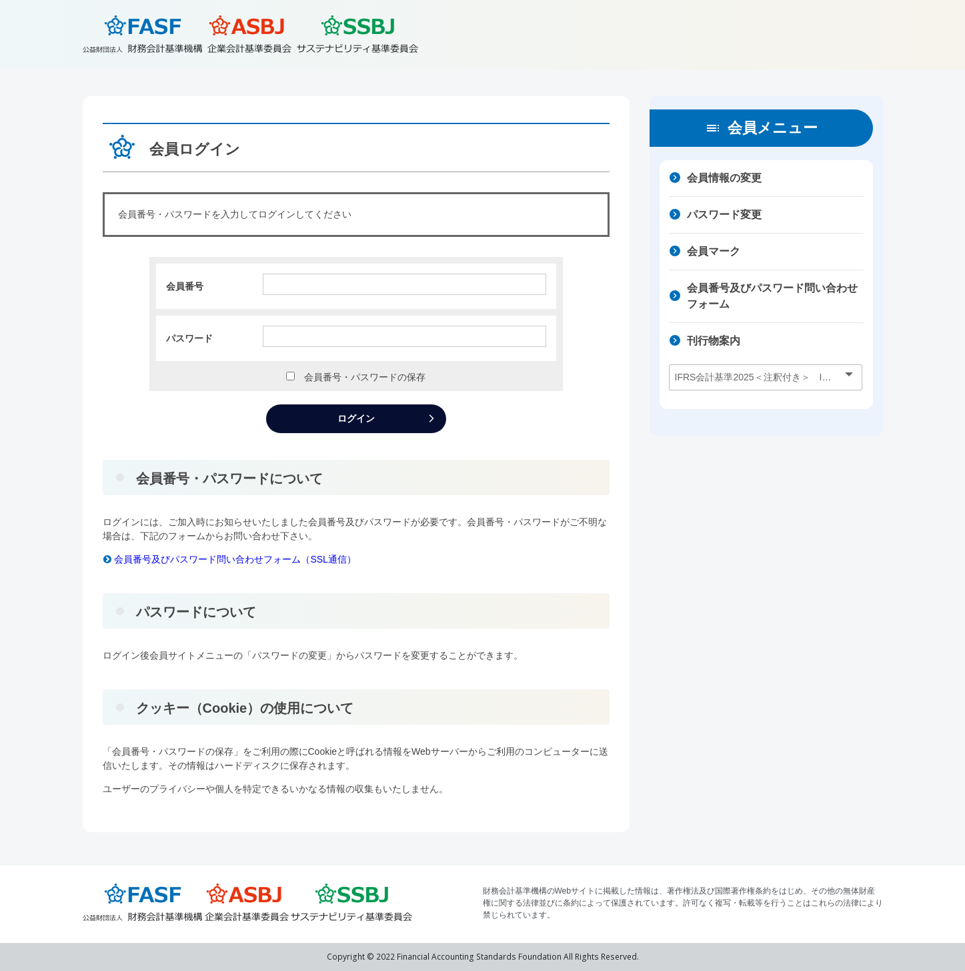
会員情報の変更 (724, 178)
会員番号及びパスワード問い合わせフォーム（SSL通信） (229, 559)
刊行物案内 (713, 340)
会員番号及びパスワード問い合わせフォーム (772, 296)
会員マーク (713, 251)
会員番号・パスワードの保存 (360, 377)
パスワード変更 (724, 214)
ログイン (356, 418)
